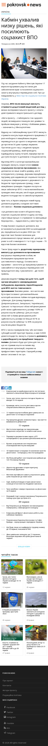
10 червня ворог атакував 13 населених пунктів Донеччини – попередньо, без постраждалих (26, 452)
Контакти (7, 685)
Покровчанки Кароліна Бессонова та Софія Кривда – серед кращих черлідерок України (24, 521)
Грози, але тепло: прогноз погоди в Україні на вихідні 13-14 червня (25, 399)
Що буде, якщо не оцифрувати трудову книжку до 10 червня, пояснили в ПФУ (25, 528)
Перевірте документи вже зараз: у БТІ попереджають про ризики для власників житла (26, 437)
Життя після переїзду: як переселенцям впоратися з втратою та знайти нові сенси (23, 430)
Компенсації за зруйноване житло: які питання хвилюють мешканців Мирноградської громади (25, 392)
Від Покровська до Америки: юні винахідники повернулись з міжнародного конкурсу (24, 507)
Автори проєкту (10, 690)
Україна (5, 11)
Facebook (9, 707)
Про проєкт (8, 680)
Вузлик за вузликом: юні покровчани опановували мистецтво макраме (21, 444)
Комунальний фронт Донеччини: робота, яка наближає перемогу (24, 514)
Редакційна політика (12, 695)
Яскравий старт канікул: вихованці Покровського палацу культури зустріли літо (26, 497)
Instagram (10, 717)
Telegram (30, 372)
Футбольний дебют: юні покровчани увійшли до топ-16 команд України (26, 459)
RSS (7, 728)
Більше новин (24, 547)
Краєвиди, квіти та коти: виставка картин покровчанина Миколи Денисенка (23, 406)
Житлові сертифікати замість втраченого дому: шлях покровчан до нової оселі (25, 476)
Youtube (9, 723)
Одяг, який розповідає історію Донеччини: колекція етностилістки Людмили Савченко (24, 483)
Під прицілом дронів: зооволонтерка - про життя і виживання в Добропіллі (26, 421)
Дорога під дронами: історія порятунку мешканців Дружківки (22, 468)
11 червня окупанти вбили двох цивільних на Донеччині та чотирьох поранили (25, 414)
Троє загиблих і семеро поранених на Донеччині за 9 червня (26, 490)
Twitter (8, 712)
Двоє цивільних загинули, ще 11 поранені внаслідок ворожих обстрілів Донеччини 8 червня (23, 536)
